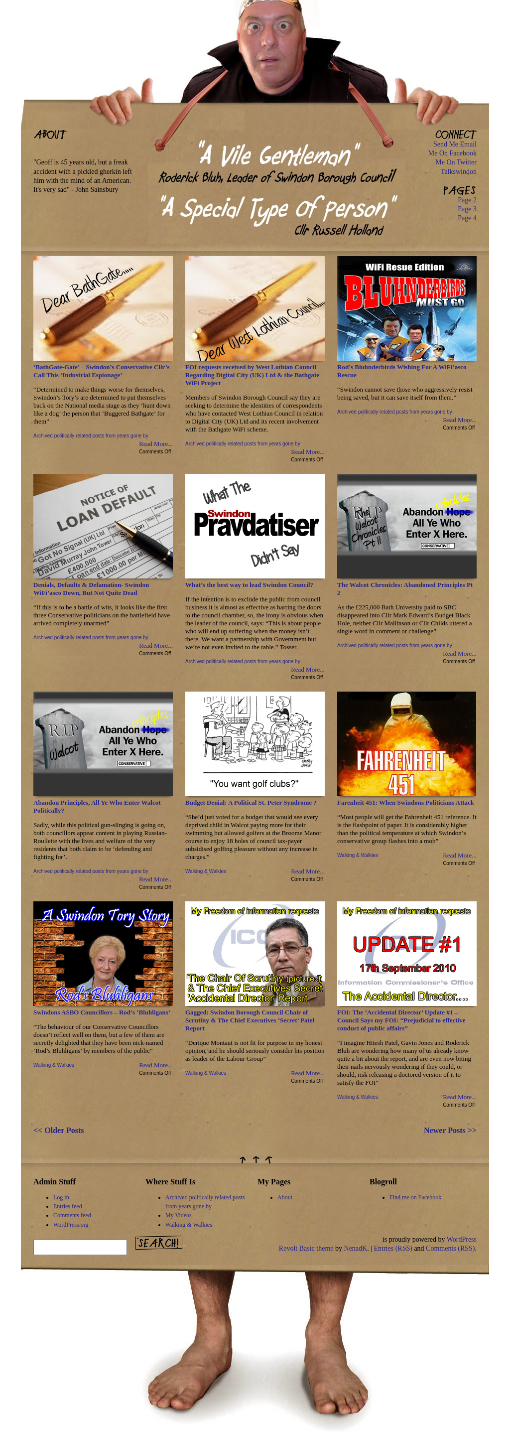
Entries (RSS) (393, 1248)
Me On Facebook (452, 153)
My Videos (178, 1215)
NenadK (356, 1248)
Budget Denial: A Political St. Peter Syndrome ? (251, 802)
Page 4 (467, 218)
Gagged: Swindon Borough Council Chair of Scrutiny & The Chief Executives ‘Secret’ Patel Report (249, 1020)
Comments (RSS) (450, 1248)
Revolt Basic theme (306, 1248)
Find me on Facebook (415, 1197)
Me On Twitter (456, 162)
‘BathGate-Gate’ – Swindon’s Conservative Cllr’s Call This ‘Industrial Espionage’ (101, 371)
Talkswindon (459, 171)
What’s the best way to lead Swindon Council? (249, 584)
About (284, 1197)
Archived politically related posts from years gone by (90, 435)
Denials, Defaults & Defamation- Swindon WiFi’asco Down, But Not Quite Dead (91, 588)
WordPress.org (70, 1224)
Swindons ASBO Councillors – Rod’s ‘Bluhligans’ (101, 1012)
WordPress (462, 1239)
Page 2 (467, 200)
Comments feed (72, 1215)
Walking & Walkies (205, 871)
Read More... (156, 443)
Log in (61, 1197)
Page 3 (467, 209)
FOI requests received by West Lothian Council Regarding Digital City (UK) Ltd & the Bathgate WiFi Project (252, 375)
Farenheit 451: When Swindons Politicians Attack (405, 802)
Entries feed (67, 1206)
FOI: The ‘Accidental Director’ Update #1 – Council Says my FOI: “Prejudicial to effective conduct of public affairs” (401, 1020)
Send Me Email (455, 144)
